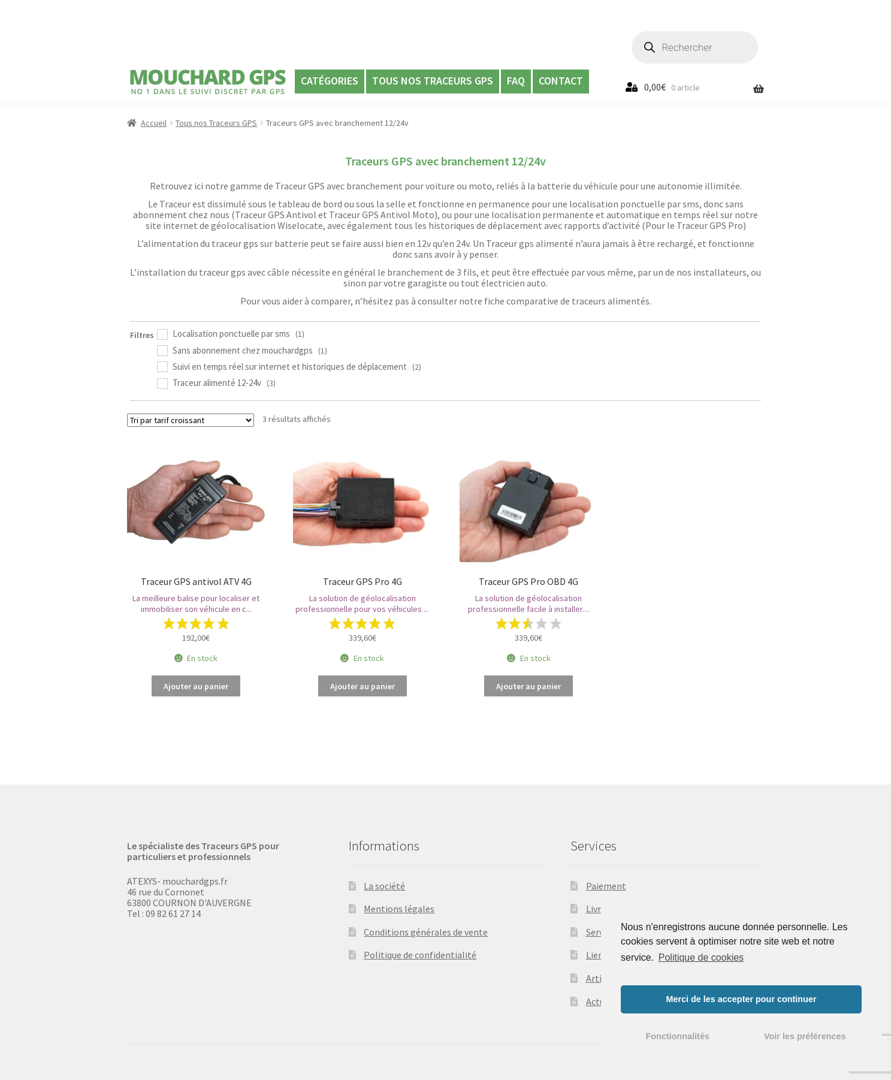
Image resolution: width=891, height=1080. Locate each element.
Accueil (154, 122)
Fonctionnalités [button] (677, 1036)
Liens (597, 955)
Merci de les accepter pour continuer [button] (741, 999)
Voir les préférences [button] (805, 1036)
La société (384, 886)
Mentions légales (399, 909)
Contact (561, 81)
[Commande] (190, 420)
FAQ (516, 81)
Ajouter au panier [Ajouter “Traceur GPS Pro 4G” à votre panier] (362, 686)
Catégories (329, 81)
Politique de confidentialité (420, 955)
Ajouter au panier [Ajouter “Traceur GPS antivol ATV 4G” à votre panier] (196, 686)
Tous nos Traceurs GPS (432, 81)
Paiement (606, 886)
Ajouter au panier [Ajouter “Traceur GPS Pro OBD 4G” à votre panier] (528, 686)
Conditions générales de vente (426, 932)
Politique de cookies (701, 957)
